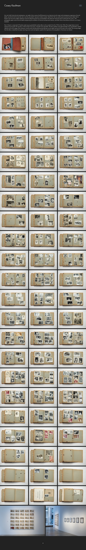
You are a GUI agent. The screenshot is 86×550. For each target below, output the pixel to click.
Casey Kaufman (12, 5)
